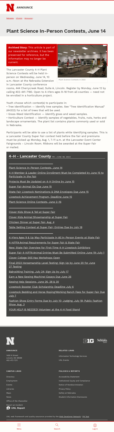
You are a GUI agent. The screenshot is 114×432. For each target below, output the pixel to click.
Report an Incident (15, 407)
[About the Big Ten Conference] (88, 341)
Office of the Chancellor (16, 401)
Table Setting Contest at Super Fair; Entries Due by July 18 (45, 227)
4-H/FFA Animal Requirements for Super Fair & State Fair (44, 242)
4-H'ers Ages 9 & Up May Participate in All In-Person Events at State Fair (54, 237)
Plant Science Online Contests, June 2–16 (35, 202)
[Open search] (57, 427)
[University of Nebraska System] (102, 341)
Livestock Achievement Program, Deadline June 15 (40, 197)
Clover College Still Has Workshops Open (34, 257)
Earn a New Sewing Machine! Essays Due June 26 (40, 276)
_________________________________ (31, 162)
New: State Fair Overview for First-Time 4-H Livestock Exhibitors (49, 247)
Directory (10, 377)
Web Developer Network (70, 416)
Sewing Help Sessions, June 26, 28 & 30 (34, 281)
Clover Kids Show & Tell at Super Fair (32, 212)
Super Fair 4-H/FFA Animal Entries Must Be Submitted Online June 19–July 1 (56, 252)
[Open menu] (19, 427)
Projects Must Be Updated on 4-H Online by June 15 (41, 181)
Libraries (10, 389)
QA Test (85, 416)
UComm (19, 18)
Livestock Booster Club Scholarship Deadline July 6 (41, 286)
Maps (8, 393)
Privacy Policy (65, 389)
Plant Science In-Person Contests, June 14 (35, 167)
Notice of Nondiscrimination (71, 385)
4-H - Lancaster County (30, 156)
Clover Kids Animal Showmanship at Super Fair (38, 217)
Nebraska (10, 18)
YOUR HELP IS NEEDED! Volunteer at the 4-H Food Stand (44, 309)
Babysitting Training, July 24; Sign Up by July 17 (39, 271)
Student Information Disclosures (73, 397)
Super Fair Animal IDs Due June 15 (30, 186)
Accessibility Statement (69, 377)
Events (9, 385)
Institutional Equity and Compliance (74, 381)
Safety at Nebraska (67, 393)
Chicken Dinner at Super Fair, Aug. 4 (31, 222)
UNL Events (64, 360)
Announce (25, 7)
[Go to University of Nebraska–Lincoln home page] (10, 7)
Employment (11, 381)
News (8, 397)
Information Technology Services (73, 356)
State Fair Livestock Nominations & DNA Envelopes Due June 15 (49, 191)
